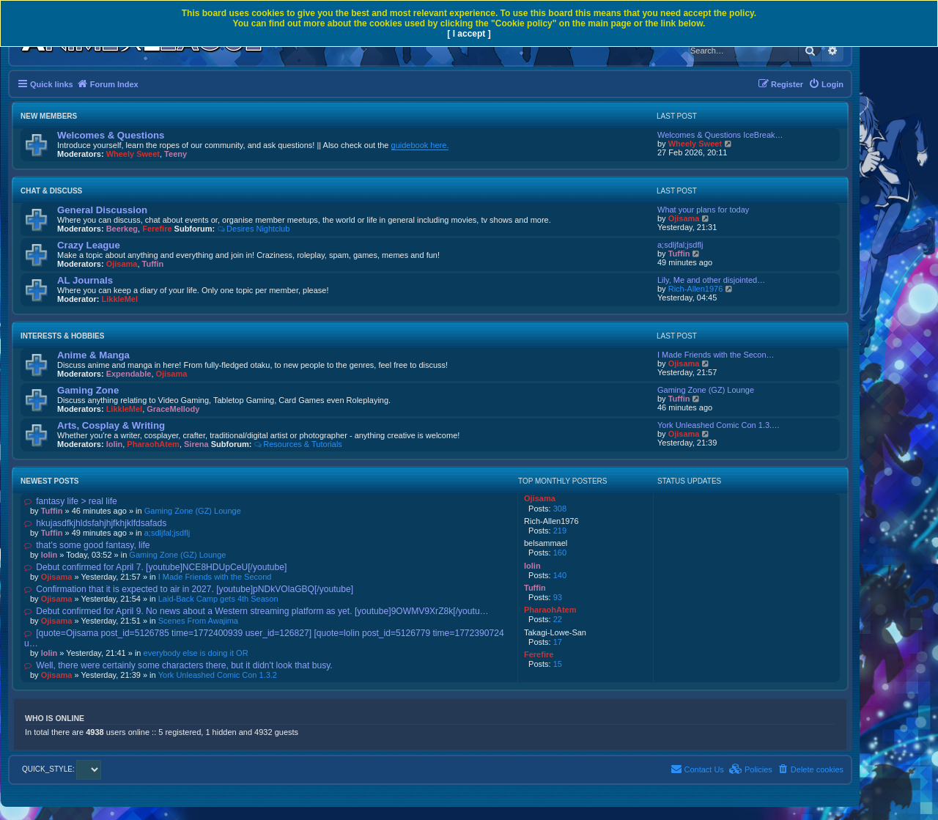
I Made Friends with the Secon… (716, 354)
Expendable (129, 373)
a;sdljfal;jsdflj (680, 244)
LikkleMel (120, 299)
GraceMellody (173, 409)
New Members (49, 116)
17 (557, 642)
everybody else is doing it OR (196, 653)
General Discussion (102, 209)
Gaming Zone (88, 390)
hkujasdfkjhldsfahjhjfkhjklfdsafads (95, 523)
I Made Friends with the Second (215, 576)
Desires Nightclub (253, 228)
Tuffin (153, 263)
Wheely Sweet (133, 153)
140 (559, 575)
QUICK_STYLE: (61, 769)
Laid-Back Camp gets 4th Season (218, 598)
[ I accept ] (468, 34)
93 (557, 597)
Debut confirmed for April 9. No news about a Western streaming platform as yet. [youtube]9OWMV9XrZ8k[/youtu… (256, 611)
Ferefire (156, 228)
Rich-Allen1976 (695, 288)
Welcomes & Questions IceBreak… (720, 134)
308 (559, 508)
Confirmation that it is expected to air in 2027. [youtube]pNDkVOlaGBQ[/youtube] (188, 589)
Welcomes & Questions (110, 135)
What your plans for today (703, 209)
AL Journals (85, 280)
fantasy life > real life (70, 501)
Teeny (175, 153)
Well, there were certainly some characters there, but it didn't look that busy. (178, 665)
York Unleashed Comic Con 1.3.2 (217, 675)
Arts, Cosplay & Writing (111, 425)
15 (557, 664)
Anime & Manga (93, 355)
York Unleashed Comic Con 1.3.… (718, 425)
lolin (114, 444)
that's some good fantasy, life (87, 545)
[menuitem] (825, 84)
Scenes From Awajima (198, 620)
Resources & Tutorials (297, 444)
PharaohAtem (153, 444)
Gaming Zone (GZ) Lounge (705, 389)
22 (557, 619)
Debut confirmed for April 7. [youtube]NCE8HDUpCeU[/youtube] (155, 567)
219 (559, 530)
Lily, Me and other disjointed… (711, 280)
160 (559, 552)
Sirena (196, 444)
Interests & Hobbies (62, 336)
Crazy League (88, 245)
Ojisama (684, 218)
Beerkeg (122, 228)
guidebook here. (420, 145)
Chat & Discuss (51, 191)
